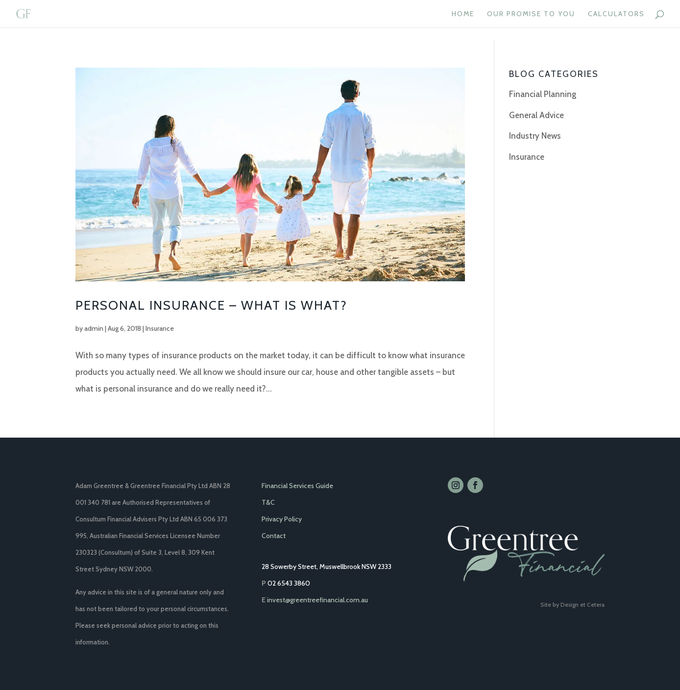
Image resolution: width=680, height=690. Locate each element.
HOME (463, 14)
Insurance (160, 328)
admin (93, 328)
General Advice (536, 115)
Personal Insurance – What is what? (211, 305)
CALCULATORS (616, 14)
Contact (274, 535)
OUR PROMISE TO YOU (531, 14)
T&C (268, 502)
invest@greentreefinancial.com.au (317, 599)
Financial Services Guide (297, 485)
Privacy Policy (282, 519)
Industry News (535, 136)
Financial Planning (542, 94)
